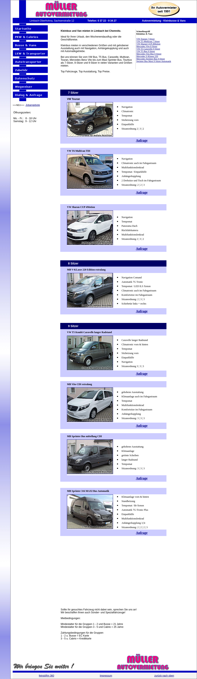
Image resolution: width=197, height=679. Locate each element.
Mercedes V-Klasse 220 (147, 56)
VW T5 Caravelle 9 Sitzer (148, 48)
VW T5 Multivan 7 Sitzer (148, 41)
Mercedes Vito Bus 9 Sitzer (148, 53)
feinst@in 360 (46, 675)
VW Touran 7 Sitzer (145, 39)
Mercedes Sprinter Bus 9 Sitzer (150, 58)
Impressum (106, 675)
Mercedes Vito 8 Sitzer (146, 46)
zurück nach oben (164, 675)
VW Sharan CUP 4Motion (148, 43)
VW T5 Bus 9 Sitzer (145, 51)
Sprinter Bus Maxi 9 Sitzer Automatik (153, 61)
